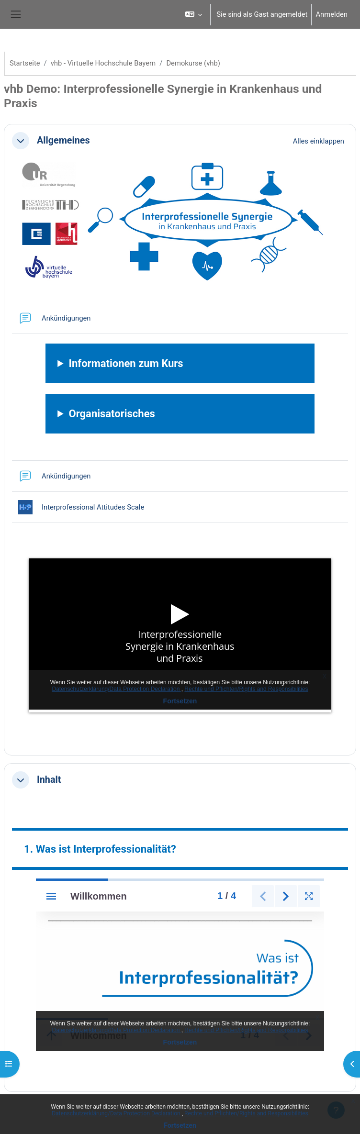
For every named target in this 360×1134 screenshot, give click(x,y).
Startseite (25, 63)
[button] (193, 14)
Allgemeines (63, 140)
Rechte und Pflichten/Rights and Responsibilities (246, 1113)
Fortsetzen (180, 1125)
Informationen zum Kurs (126, 363)
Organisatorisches (112, 414)
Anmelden (331, 14)
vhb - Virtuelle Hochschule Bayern (103, 63)
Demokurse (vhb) (193, 63)
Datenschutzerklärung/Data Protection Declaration (116, 1113)
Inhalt (49, 779)
